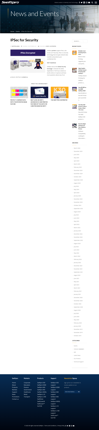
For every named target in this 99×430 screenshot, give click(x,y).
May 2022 (76, 253)
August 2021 (77, 275)
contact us (25, 77)
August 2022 (77, 243)
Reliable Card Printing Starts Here (82, 52)
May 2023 (76, 221)
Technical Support (79, 362)
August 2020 (77, 310)
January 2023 (77, 231)
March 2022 (77, 256)
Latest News (77, 355)
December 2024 (78, 170)
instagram (71, 425)
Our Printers (53, 46)
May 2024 (76, 189)
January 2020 (77, 326)
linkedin (69, 425)
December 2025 (78, 151)
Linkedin (84, 2)
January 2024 (77, 196)
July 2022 (76, 246)
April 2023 (76, 224)
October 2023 (77, 205)
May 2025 (76, 157)
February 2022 (78, 259)
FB (65, 425)
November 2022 (78, 237)
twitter (82, 2)
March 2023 (77, 227)
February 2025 (78, 167)
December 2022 (78, 234)
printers (54, 50)
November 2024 (78, 173)
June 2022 (76, 250)
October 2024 (77, 177)
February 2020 (78, 323)
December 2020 (78, 297)
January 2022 (77, 262)
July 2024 (76, 186)
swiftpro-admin (16, 46)
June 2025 (76, 154)
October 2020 (77, 304)
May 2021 (76, 281)
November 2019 (78, 332)
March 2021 (77, 288)
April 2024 (76, 192)
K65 (75, 352)
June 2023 (76, 218)
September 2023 (78, 208)
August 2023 (77, 211)
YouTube (89, 2)
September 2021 (78, 272)
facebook (79, 2)
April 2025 (76, 161)
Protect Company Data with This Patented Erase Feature (18, 102)
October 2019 (77, 335)
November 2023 (78, 202)
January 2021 (77, 294)
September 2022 (78, 240)
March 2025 (77, 164)
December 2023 (78, 199)
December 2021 (78, 266)
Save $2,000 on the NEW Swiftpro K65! (82, 89)
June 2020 (76, 316)
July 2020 (76, 313)
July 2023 (76, 215)
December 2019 (78, 329)
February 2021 (78, 291)
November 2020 (78, 300)
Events (47, 46)
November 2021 (78, 269)
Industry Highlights (79, 349)
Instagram (87, 2)
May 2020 (76, 320)
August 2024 (77, 183)
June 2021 (76, 278)
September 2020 (78, 307)
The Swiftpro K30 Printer (59, 100)
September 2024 (78, 180)
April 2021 (76, 285)
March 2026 (77, 148)
